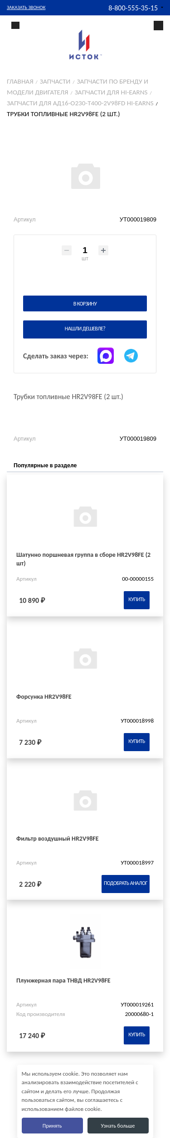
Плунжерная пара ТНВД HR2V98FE (63, 980)
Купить (136, 599)
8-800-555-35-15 (133, 8)
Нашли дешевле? (85, 328)
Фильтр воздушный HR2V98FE (57, 838)
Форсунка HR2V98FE (44, 697)
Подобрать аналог (125, 883)
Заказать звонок (26, 7)
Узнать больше (118, 1126)
